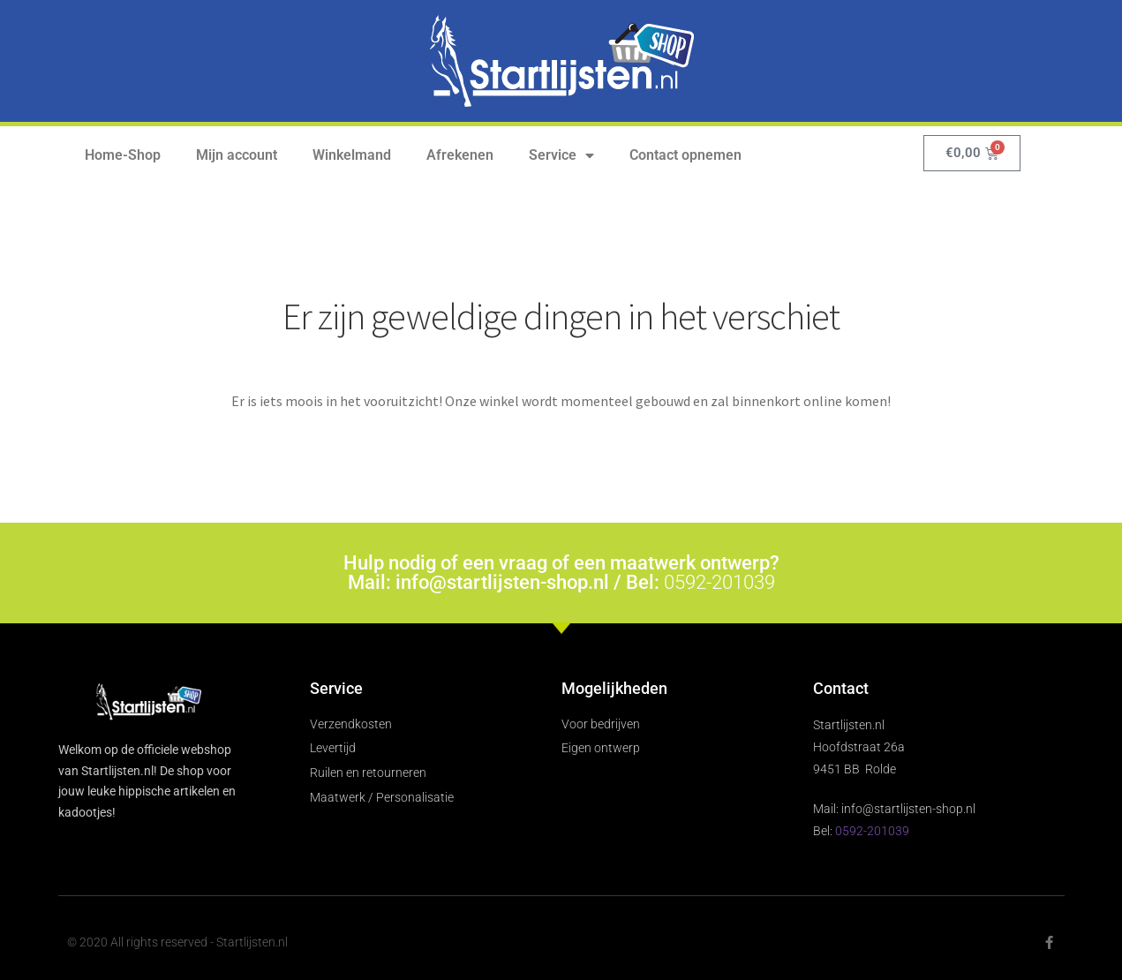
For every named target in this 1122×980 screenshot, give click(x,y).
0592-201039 (719, 582)
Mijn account (236, 155)
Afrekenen (459, 155)
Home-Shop (123, 155)
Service (561, 155)
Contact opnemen (685, 155)
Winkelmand (352, 155)
